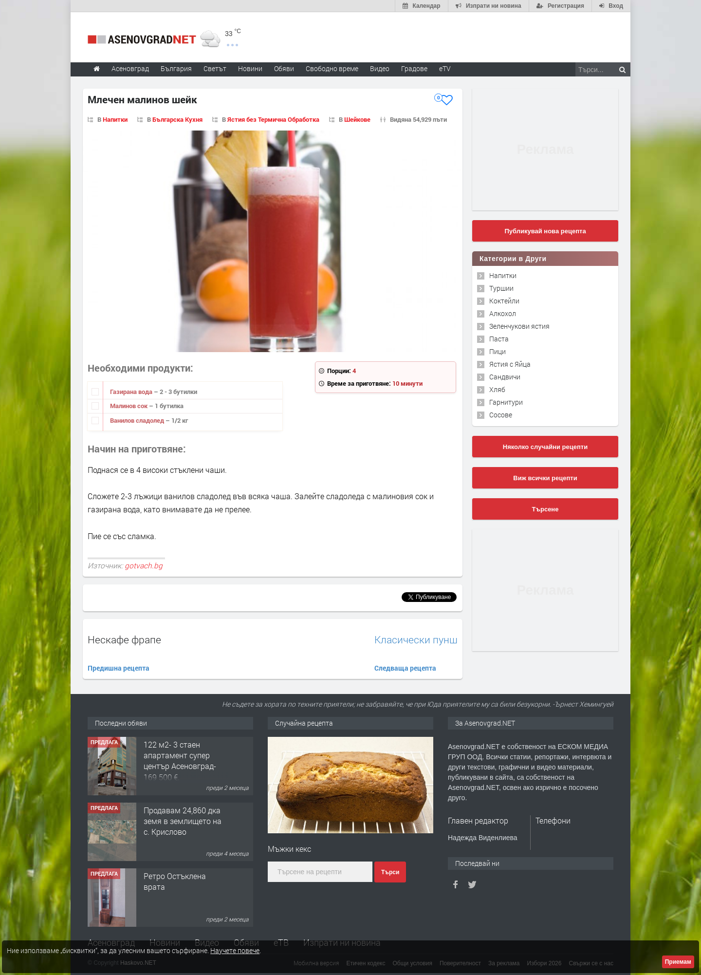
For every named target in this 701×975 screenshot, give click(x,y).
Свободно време (332, 68)
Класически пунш (416, 640)
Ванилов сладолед (138, 420)
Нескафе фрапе (124, 639)
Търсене (545, 509)
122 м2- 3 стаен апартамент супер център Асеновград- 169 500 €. (180, 760)
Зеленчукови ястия (519, 326)
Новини (250, 68)
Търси (390, 872)
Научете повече (234, 950)
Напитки (115, 119)
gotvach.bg (144, 565)
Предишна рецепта (118, 668)
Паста (499, 338)
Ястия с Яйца (510, 364)
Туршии (501, 288)
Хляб (497, 389)
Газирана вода (132, 391)
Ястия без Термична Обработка (273, 119)
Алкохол (502, 313)
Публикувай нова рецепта (545, 231)
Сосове (500, 414)
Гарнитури (506, 402)
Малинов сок (129, 405)
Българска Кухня (177, 119)
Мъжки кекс (289, 849)
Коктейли (504, 300)
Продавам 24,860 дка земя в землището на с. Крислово (182, 821)
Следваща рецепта (405, 668)
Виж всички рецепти (545, 478)
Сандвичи (504, 376)
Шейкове (357, 119)
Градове (414, 68)
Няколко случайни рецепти (545, 446)
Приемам (678, 961)
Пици (497, 351)
